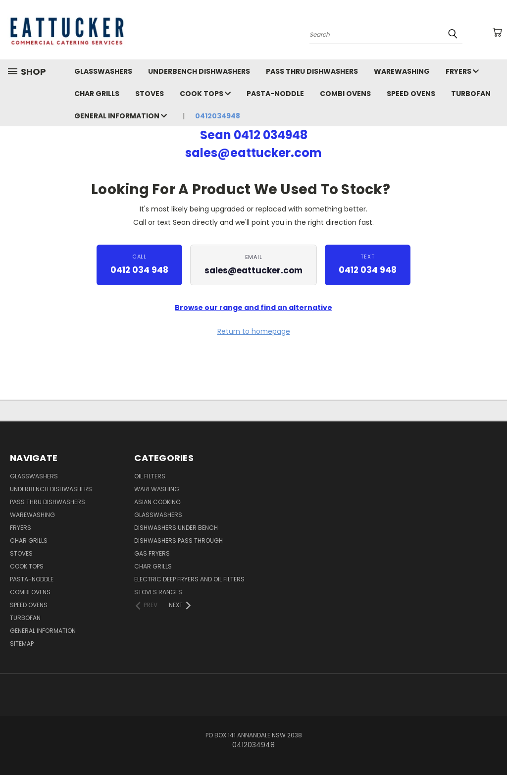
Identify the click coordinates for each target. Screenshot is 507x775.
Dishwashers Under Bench (176, 527)
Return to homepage (253, 331)
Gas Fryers (152, 553)
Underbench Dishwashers (199, 71)
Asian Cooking (157, 502)
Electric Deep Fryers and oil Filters (189, 579)
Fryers (462, 71)
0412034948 (217, 116)
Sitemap (22, 643)
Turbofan (471, 94)
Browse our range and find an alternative (253, 307)
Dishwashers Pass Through (178, 540)
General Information (120, 116)
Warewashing (402, 71)
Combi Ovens (345, 94)
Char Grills (96, 94)
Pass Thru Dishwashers (312, 71)
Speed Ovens (411, 94)
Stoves (149, 94)
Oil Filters (149, 476)
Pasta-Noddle (275, 94)
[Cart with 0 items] (497, 32)
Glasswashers (103, 71)
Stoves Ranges (158, 592)
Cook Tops (205, 94)
